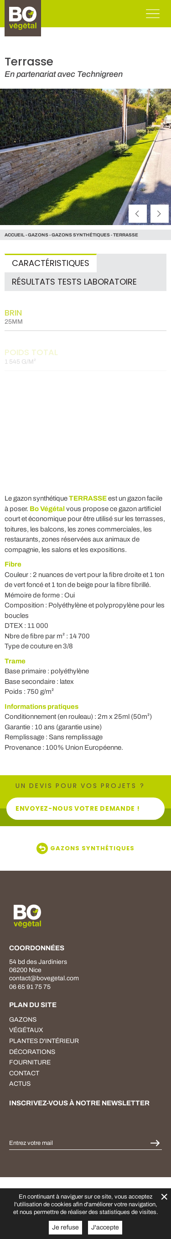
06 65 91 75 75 (30, 986)
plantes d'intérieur (44, 1041)
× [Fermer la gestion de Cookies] (164, 1196)
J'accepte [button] (105, 1227)
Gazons (22, 1019)
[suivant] (159, 214)
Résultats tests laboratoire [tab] (74, 281)
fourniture (30, 1062)
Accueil (15, 234)
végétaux (26, 1030)
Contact (24, 1073)
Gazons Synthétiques (81, 234)
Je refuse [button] (65, 1227)
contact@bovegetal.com (44, 978)
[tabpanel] (85, 383)
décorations (32, 1051)
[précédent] (138, 214)
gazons (38, 234)
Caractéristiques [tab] (50, 263)
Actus (20, 1083)
